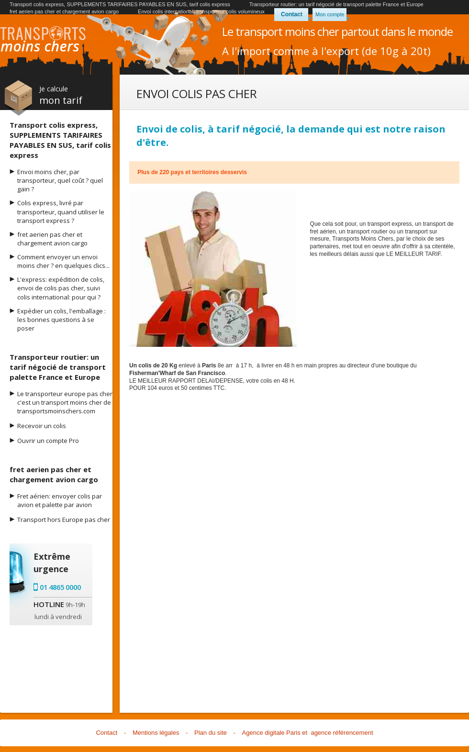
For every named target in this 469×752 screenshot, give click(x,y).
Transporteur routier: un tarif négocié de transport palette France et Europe (336, 4)
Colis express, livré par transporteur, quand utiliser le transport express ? (60, 211)
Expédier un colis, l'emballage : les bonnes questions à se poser (61, 319)
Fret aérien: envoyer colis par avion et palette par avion (59, 500)
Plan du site (210, 732)
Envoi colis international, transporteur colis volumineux (201, 11)
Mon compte (330, 14)
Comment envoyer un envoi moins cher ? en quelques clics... (63, 261)
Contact (291, 14)
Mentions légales (156, 732)
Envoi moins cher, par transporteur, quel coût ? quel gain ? (60, 180)
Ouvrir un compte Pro (48, 440)
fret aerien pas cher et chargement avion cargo (64, 11)
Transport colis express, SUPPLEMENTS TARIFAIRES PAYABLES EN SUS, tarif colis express (120, 4)
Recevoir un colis (41, 425)
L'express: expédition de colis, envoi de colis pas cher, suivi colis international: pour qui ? (60, 288)
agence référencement (342, 732)
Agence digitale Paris (271, 732)
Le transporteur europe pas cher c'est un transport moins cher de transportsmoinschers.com (64, 402)
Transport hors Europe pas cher (63, 519)
